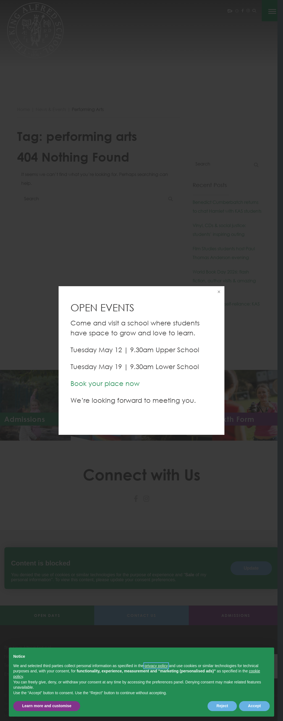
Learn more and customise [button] (46, 706)
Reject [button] (222, 706)
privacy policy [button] (156, 666)
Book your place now (105, 383)
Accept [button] (254, 706)
